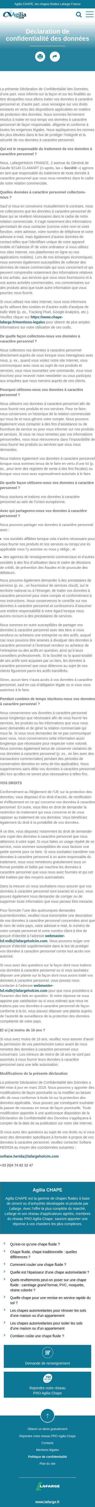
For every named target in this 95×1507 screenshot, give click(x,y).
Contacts (47, 1443)
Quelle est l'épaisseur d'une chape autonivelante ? (49, 1272)
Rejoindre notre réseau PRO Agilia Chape (47, 1436)
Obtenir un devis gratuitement (47, 1429)
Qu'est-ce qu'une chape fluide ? (35, 1244)
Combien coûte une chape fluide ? (37, 1336)
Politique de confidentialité (47, 1457)
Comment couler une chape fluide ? (38, 1265)
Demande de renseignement (47, 1356)
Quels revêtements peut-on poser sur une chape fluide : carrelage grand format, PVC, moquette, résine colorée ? (48, 1285)
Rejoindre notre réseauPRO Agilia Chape (47, 1384)
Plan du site (47, 1463)
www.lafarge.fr (47, 1502)
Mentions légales (47, 1450)
